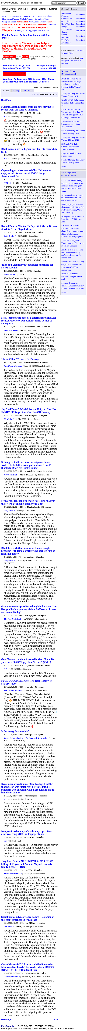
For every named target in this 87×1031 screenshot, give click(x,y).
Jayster (30, 687)
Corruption (39, 19)
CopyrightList (21, 30)
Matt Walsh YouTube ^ (14, 690)
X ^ (5, 116)
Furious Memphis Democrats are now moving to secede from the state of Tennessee (27, 108)
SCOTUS (26, 16)
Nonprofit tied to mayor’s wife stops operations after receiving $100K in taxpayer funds (26, 832)
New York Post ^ (11, 330)
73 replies (42, 615)
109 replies (45, 665)
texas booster (32, 362)
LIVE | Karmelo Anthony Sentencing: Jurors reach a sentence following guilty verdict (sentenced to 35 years (72, 185)
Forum (23, 3)
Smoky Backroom (65, 36)
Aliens (49, 16)
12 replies (43, 179)
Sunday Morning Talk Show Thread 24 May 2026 (73, 138)
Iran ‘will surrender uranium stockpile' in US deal (71, 276)
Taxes (47, 19)
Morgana (31, 973)
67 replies (45, 155)
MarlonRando (33, 326)
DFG (29, 113)
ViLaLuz (30, 837)
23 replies (40, 837)
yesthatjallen (33, 665)
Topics (78, 14)
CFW (29, 271)
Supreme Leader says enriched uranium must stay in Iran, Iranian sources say (72, 286)
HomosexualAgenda (10, 19)
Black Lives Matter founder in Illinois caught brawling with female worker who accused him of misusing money (28, 551)
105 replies (46, 507)
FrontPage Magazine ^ (14, 366)
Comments (28, 90)
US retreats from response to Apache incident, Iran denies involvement (72, 198)
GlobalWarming (26, 19)
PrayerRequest (15, 16)
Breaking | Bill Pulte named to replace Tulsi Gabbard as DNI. (72, 103)
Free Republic (9, 2)
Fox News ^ (9, 926)
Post (83, 14)
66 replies (37, 113)
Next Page (6, 100)
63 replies (39, 687)
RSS (56, 1019)
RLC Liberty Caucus (66, 30)
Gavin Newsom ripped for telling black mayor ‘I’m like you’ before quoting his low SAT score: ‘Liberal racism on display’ (29, 609)
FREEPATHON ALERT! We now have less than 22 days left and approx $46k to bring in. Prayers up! (72, 113)
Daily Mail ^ (9, 510)
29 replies (47, 471)
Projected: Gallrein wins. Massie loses (71, 154)
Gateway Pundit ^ (12, 976)
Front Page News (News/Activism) (68, 174)
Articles (6, 90)
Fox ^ (6, 841)
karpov (30, 734)
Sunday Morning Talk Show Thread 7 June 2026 (73, 94)
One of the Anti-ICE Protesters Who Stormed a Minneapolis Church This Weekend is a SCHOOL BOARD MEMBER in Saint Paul (28, 967)
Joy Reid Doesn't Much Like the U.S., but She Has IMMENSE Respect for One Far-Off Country (28, 411)
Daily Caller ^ (10, 236)
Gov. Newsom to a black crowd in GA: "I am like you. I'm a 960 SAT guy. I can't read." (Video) (27, 661)
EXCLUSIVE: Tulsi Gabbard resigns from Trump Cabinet (70, 146)
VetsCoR (65, 40)
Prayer (5, 16)
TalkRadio (52, 24)
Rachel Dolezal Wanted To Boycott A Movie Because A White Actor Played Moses (29, 227)
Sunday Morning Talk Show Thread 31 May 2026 (73, 132)
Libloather (33, 179)
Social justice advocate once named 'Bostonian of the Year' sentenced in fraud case (27, 918)
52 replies (42, 796)
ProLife (34, 16)
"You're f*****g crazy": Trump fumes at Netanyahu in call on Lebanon (72, 243)
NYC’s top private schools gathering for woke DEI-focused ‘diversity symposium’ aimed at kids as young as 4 (29, 320)
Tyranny (43, 22)
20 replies (43, 362)
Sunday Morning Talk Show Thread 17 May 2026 (73, 161)
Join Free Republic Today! (72, 51)
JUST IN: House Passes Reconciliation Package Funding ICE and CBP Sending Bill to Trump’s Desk (71, 84)
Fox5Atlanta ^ (10, 274)
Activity (16, 90)
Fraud (13, 22)
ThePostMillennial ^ (13, 873)
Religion (65, 26)
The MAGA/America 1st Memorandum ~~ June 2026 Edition (71, 124)
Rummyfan (32, 415)
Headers (44, 94)
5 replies (37, 271)
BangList (42, 16)
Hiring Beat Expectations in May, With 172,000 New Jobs (72, 219)
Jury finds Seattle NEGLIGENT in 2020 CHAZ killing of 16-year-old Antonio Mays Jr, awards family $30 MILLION (27, 864)
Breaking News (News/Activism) (68, 72)
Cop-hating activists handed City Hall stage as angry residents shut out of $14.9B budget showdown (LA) (26, 173)
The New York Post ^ (13, 619)
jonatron (30, 557)
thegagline (31, 615)
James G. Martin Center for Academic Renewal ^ (25, 738)
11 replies (43, 415)
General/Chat (66, 18)
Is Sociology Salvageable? (15, 731)
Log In (30, 3)
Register (38, 3)
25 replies (40, 557)
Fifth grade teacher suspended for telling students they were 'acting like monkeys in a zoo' (28, 502)
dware (30, 232)
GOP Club (65, 21)
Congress (6, 22)
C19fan (31, 923)
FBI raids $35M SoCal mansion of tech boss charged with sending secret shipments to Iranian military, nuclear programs (72, 231)
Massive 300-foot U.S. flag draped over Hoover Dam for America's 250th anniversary (72, 265)
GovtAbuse (33, 22)
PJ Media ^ (9, 419)
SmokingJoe (33, 155)
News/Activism (67, 24)
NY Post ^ (8, 183)
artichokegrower (34, 471)
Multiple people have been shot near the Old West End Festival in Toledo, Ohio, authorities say (72, 208)
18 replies (45, 326)
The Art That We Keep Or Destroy (20, 359)
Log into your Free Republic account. (72, 60)
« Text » (53, 94)
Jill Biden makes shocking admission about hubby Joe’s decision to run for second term (72, 254)
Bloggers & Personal (66, 14)
